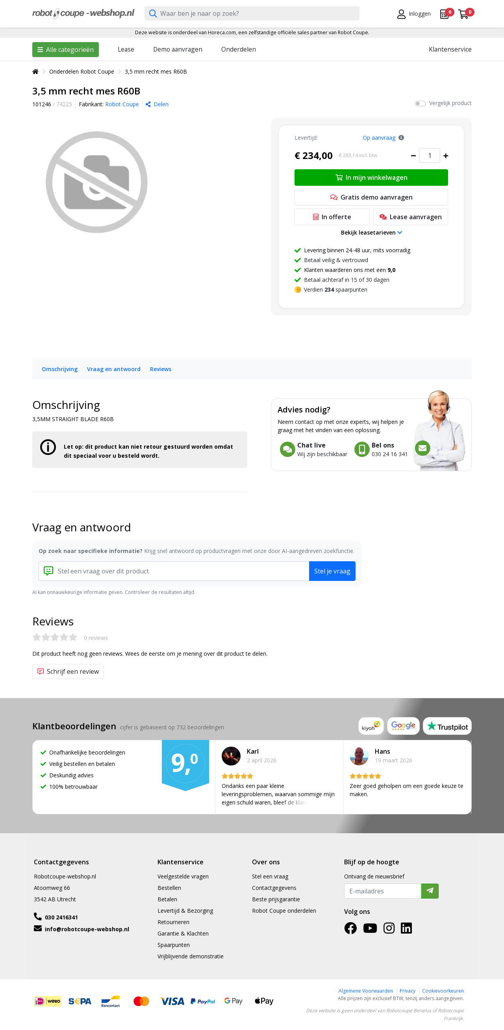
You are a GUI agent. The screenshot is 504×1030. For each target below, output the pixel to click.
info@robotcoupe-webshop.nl (87, 929)
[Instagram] (389, 930)
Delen (157, 104)
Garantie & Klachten (183, 933)
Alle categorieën (65, 49)
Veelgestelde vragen (183, 876)
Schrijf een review (68, 671)
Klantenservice (450, 49)
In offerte (332, 217)
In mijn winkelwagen (371, 177)
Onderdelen (238, 49)
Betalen (167, 899)
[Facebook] (350, 930)
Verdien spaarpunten (335, 289)
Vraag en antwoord (114, 369)
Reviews (160, 369)
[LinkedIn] (406, 930)
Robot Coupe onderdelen (284, 910)
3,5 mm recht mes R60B (156, 71)
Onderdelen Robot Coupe (81, 71)
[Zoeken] (153, 14)
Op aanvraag (379, 137)
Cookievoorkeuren (443, 990)
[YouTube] (370, 930)
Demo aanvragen (177, 49)
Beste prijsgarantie (276, 899)
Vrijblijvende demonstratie (191, 956)
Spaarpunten (174, 945)
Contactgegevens (274, 887)
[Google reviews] (403, 726)
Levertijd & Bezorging (185, 910)
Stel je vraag (332, 571)
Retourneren (173, 922)
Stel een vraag (270, 876)
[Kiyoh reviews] (371, 726)
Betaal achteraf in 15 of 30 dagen (346, 279)
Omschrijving (60, 369)
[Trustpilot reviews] (447, 726)
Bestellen (169, 887)
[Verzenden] (430, 891)
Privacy (407, 990)
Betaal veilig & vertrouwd (336, 260)
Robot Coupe (122, 104)
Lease (126, 49)
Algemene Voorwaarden (366, 990)
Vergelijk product (450, 103)
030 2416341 (61, 917)
